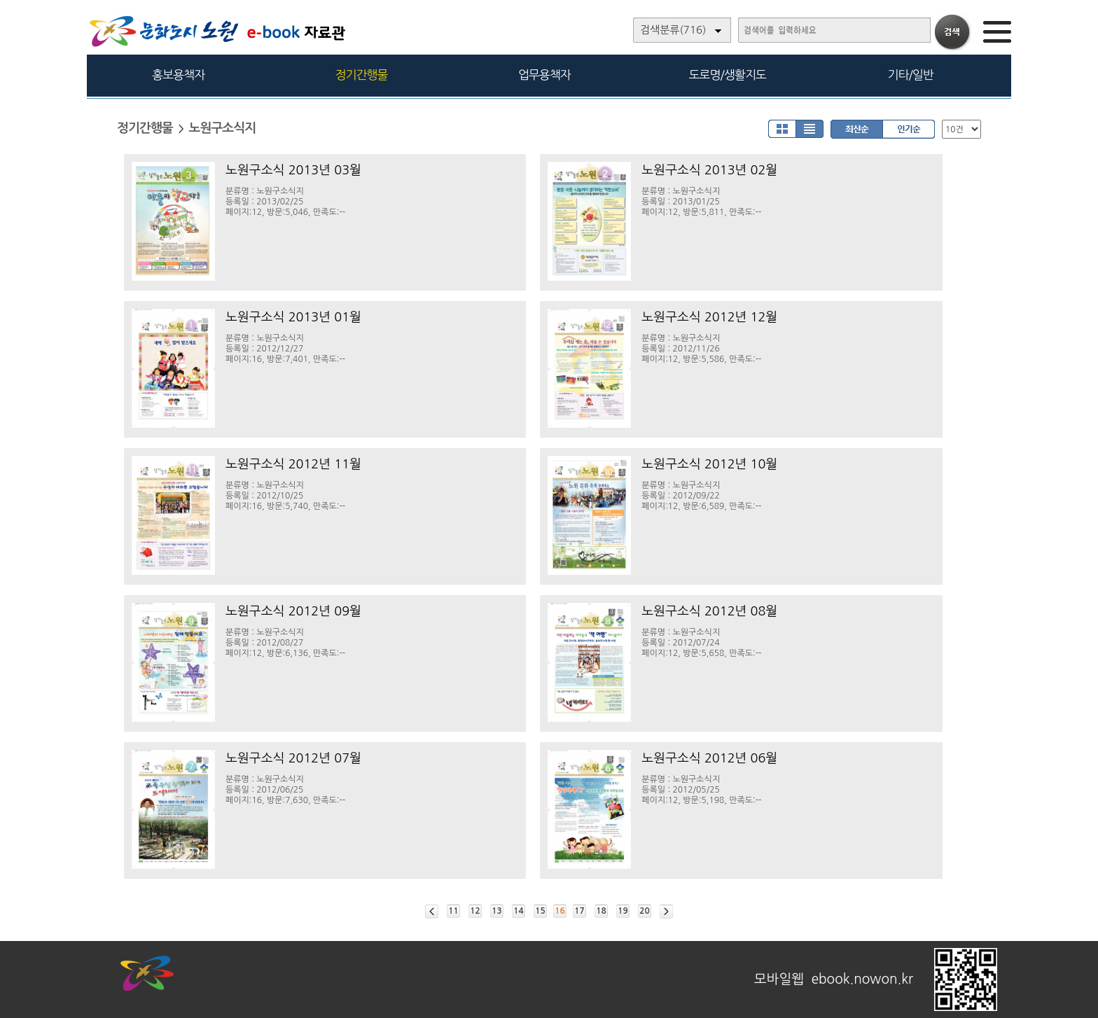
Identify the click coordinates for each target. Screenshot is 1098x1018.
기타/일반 (910, 75)
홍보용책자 (178, 75)
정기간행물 (361, 75)
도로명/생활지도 (727, 75)
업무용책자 (544, 75)
